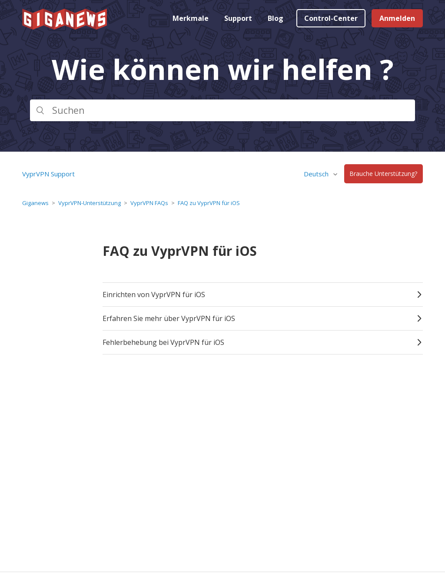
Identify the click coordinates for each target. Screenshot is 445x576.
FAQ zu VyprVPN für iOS (209, 203)
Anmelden (397, 18)
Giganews (35, 203)
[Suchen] (222, 110)
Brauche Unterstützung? (383, 174)
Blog (275, 18)
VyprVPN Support (48, 173)
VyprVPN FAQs (149, 203)
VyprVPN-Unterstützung (89, 203)
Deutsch (317, 173)
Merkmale (191, 18)
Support (238, 18)
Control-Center (331, 18)
